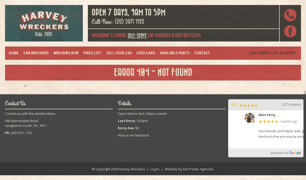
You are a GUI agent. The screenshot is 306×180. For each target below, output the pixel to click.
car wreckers (149, 35)
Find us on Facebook (133, 135)
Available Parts (175, 53)
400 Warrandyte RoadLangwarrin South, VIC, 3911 (26, 123)
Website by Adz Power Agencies (189, 169)
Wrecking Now (66, 53)
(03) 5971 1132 (129, 21)
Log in (155, 169)
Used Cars (146, 53)
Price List (92, 53)
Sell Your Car (119, 53)
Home (14, 53)
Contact (202, 53)
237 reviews (291, 104)
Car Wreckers (36, 53)
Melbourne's (102, 35)
